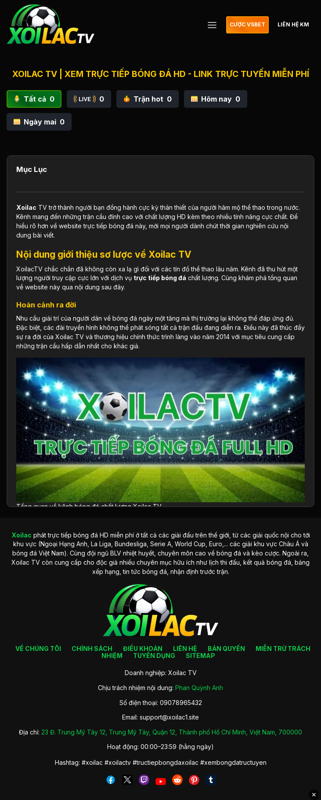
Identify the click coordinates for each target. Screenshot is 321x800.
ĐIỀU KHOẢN (142, 648)
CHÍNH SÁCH (92, 648)
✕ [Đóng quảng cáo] (314, 794)
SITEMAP (200, 655)
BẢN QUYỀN (226, 648)
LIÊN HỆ (185, 648)
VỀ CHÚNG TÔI (38, 648)
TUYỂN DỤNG (154, 655)
